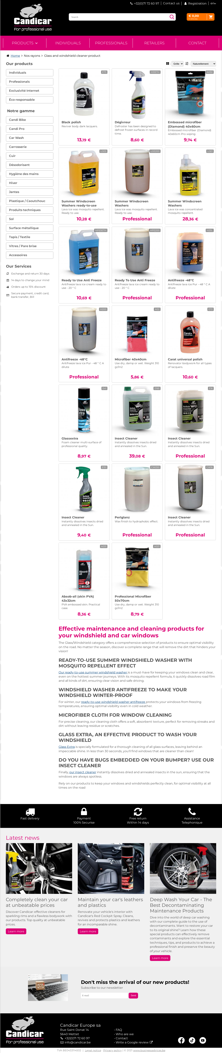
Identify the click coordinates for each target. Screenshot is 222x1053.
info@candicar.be (78, 1042)
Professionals (111, 43)
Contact (197, 43)
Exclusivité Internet (24, 90)
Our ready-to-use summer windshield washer (93, 672)
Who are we (125, 1034)
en (212, 3)
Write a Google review (132, 1042)
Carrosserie (18, 147)
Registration (195, 3)
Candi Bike (17, 120)
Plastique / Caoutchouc (27, 201)
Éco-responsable (22, 99)
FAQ (119, 1030)
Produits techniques (25, 210)
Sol (11, 219)
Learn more (16, 931)
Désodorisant (19, 165)
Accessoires (18, 255)
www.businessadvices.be (149, 1050)
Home (15, 55)
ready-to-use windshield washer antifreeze (113, 702)
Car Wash (16, 138)
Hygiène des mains (24, 174)
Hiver (13, 183)
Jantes (14, 192)
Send (133, 995)
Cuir (12, 156)
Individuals (68, 43)
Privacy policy (112, 1050)
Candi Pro (16, 129)
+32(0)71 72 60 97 (146, 3)
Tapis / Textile (19, 237)
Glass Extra (67, 747)
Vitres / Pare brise (23, 246)
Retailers (154, 43)
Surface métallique (24, 228)
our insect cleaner (82, 772)
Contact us (171, 3)
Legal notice (93, 1050)
